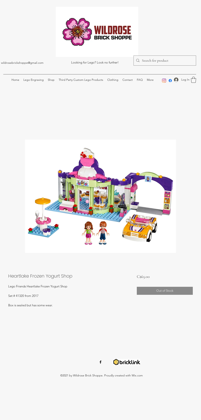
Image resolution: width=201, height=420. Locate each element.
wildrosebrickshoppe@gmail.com (22, 63)
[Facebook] (170, 81)
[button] (193, 80)
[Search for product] (164, 61)
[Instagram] (164, 81)
